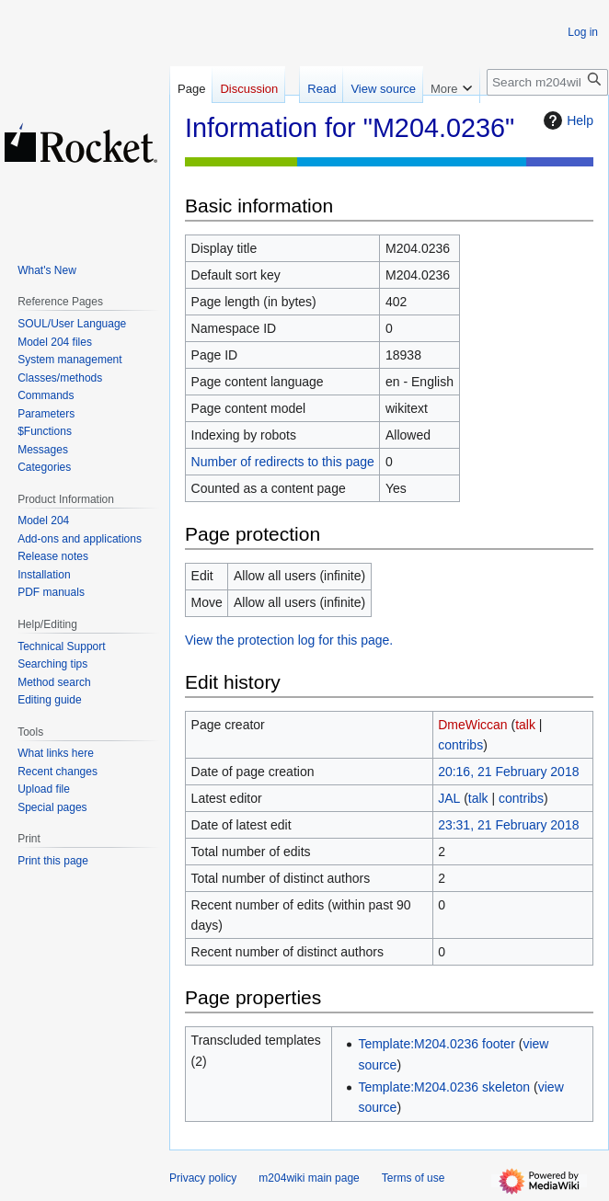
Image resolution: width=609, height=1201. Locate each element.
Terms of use (413, 1178)
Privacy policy (202, 1178)
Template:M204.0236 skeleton (444, 1087)
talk (525, 724)
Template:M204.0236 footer (436, 1043)
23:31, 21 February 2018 (508, 825)
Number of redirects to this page (282, 461)
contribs (460, 745)
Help (566, 120)
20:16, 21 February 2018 (508, 771)
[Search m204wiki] (547, 82)
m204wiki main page (309, 1178)
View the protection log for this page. (289, 640)
